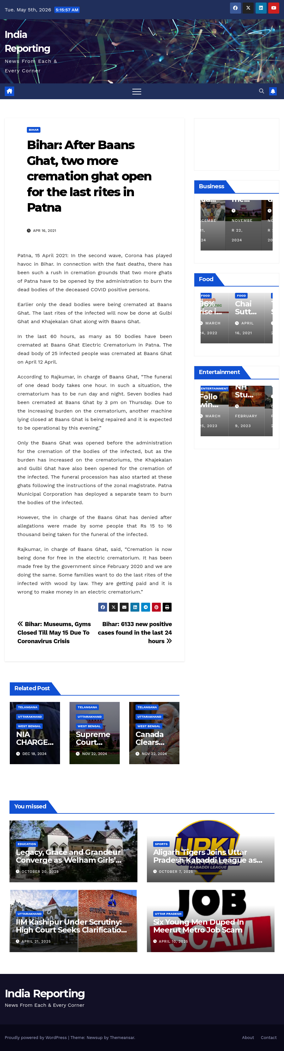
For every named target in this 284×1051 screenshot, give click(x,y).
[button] (261, 91)
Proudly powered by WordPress (36, 1037)
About (248, 1037)
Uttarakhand (30, 716)
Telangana (27, 707)
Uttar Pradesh (168, 913)
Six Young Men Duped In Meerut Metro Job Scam (198, 925)
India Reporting (45, 993)
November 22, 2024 (253, 230)
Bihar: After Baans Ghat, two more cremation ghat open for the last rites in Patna (89, 176)
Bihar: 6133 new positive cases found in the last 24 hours (135, 632)
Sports (161, 844)
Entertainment (222, 388)
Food (213, 295)
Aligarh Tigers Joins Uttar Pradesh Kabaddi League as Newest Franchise (205, 860)
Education (27, 844)
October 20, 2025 (40, 872)
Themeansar (122, 1037)
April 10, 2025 (173, 941)
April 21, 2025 (36, 941)
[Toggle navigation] (136, 91)
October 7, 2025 (176, 872)
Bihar (34, 129)
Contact (269, 1037)
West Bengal (29, 726)
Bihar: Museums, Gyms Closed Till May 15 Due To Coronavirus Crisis (54, 632)
